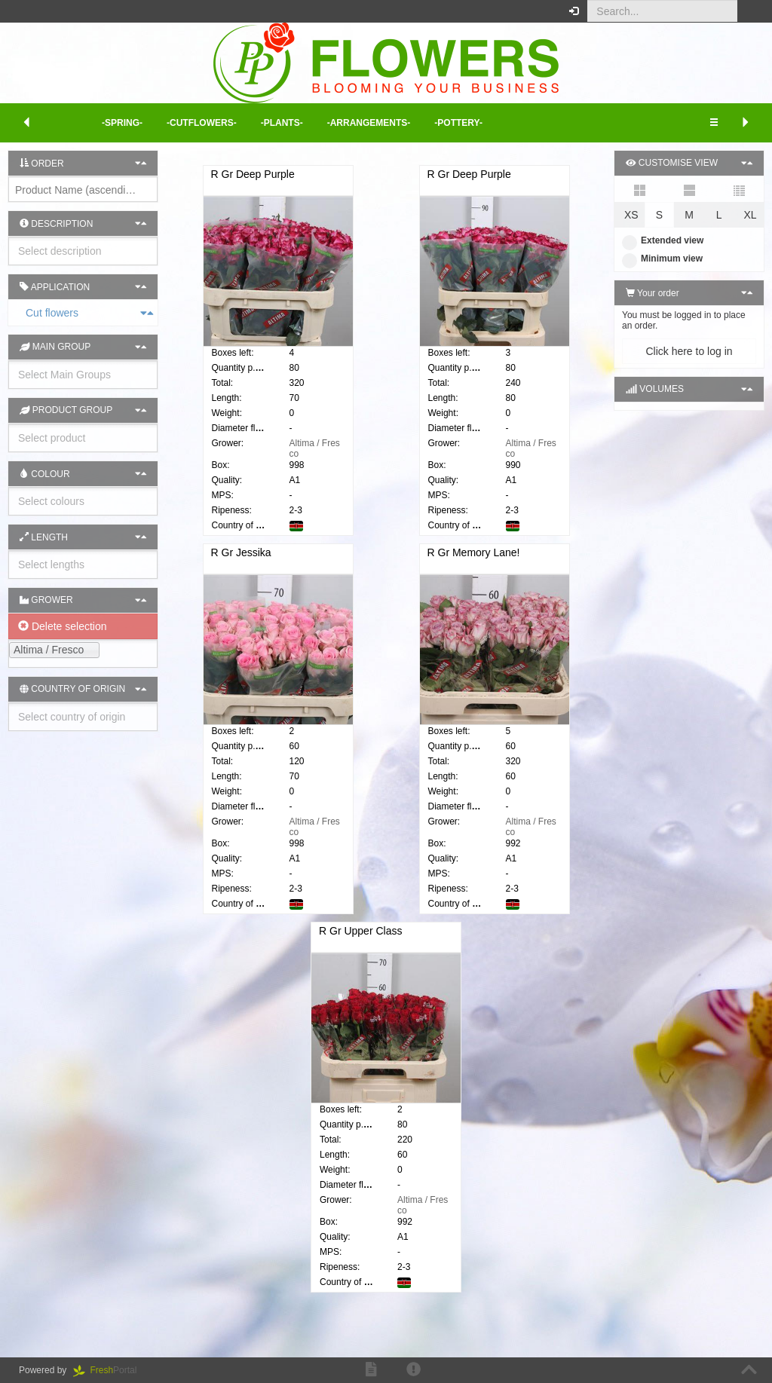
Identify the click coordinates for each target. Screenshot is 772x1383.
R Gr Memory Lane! (473, 565)
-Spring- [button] (122, 123)
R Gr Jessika (241, 565)
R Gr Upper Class (360, 944)
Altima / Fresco (315, 839)
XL (749, 215)
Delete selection (62, 626)
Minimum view (662, 258)
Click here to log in (688, 351)
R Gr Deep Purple (253, 174)
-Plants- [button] (282, 123)
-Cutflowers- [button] (202, 123)
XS (631, 215)
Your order (652, 293)
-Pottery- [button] (458, 123)
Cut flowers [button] (16, 313)
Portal (110, 1370)
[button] (749, 11)
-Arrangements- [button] (369, 123)
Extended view (662, 240)
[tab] (83, 313)
